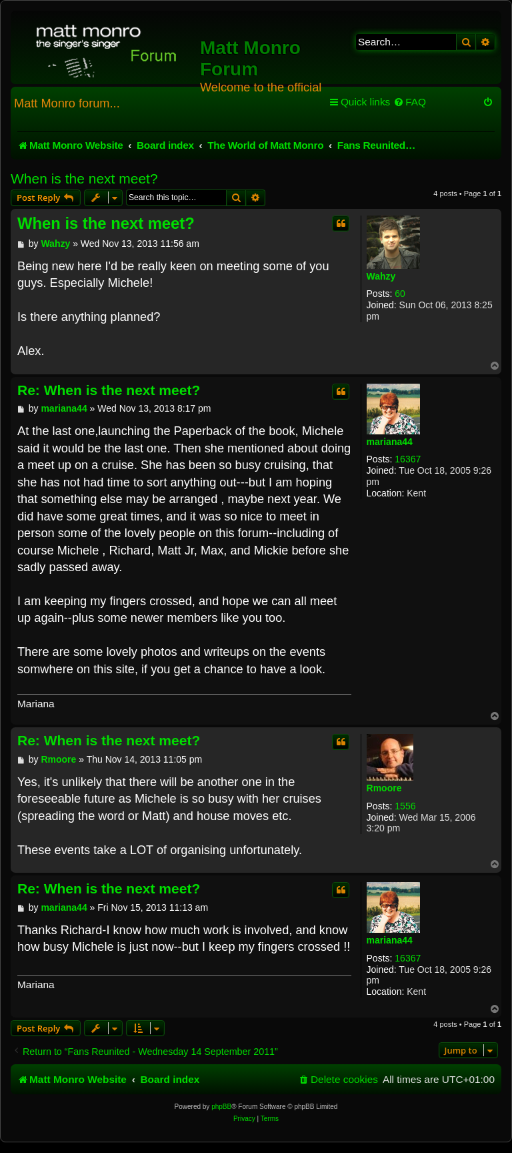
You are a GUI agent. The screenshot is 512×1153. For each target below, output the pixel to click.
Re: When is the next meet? (108, 390)
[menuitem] (409, 102)
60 (400, 293)
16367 (408, 459)
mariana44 (390, 441)
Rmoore (384, 788)
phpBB (221, 1106)
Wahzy (381, 276)
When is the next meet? (84, 178)
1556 (405, 806)
